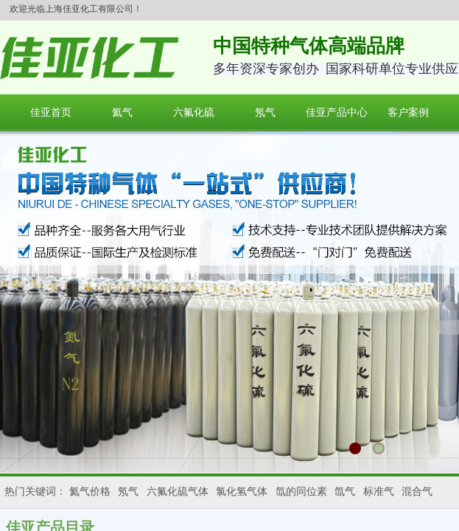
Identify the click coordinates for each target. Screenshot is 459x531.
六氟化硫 (193, 112)
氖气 (265, 112)
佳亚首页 (50, 112)
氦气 (122, 112)
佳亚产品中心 (337, 112)
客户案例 (408, 112)
